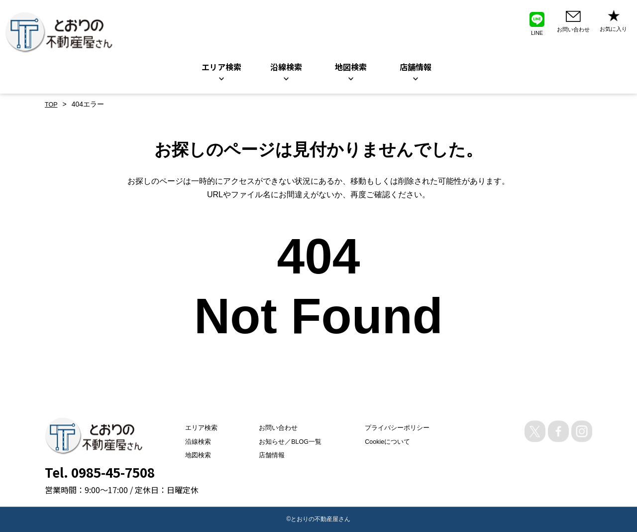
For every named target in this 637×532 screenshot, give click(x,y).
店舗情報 (266, 455)
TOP (52, 104)
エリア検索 (221, 67)
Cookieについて (391, 441)
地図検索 (351, 67)
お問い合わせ (273, 428)
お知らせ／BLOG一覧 (286, 441)
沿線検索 (286, 67)
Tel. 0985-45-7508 (100, 472)
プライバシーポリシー (401, 428)
